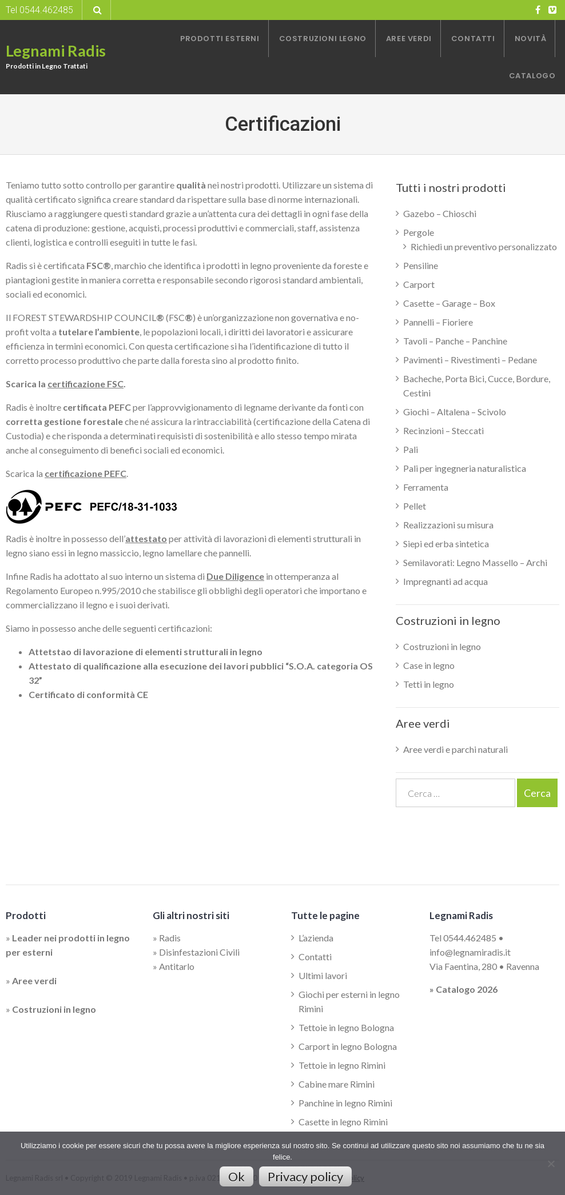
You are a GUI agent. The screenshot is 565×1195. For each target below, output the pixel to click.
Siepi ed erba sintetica (446, 543)
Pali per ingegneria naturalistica (464, 468)
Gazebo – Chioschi (439, 213)
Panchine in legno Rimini (345, 1102)
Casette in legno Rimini (343, 1121)
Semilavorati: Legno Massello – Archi (475, 562)
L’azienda (316, 937)
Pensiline (420, 265)
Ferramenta (425, 487)
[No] (550, 1163)
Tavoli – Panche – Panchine (455, 340)
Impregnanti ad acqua (445, 581)
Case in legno (429, 665)
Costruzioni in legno (442, 646)
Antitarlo (176, 966)
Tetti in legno (428, 684)
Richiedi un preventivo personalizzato (484, 246)
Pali (410, 449)
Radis (170, 937)
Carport (419, 284)
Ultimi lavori (323, 975)
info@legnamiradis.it (470, 952)
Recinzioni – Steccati (443, 430)
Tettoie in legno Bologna (346, 1027)
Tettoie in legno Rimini (342, 1065)
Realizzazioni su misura (448, 524)
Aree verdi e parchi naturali (455, 749)
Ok (236, 1176)
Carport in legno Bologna (348, 1046)
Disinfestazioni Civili (199, 952)
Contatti (315, 956)
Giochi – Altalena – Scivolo (454, 411)
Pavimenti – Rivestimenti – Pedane (470, 359)
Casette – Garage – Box (449, 303)
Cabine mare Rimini (337, 1083)
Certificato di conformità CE (88, 694)
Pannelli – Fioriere (438, 321)
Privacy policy (305, 1176)
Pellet (414, 505)
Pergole (418, 232)
